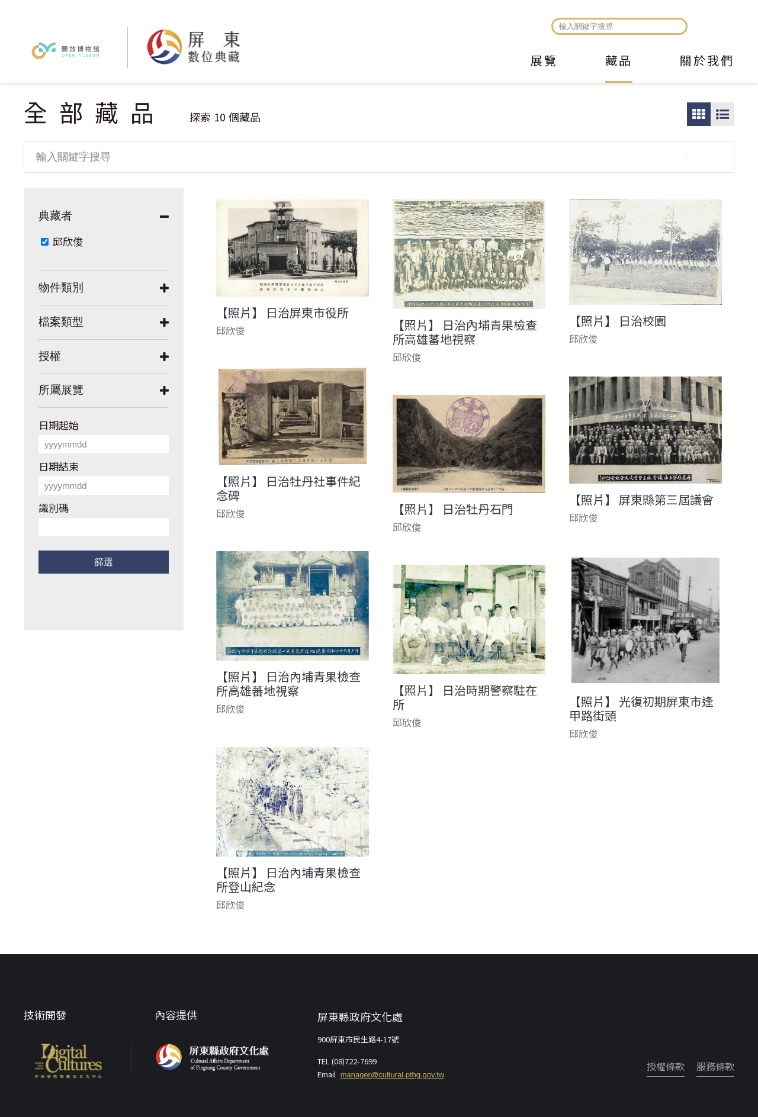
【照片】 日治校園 (617, 321)
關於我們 (707, 61)
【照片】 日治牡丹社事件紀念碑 (288, 488)
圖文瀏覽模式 (722, 114)
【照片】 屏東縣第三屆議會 (641, 499)
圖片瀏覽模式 (699, 114)
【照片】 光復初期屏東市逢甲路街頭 (641, 708)
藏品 (618, 61)
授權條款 (666, 1066)
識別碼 (53, 507)
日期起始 (58, 424)
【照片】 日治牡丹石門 (453, 509)
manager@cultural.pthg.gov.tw (393, 1074)
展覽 (544, 61)
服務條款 (715, 1066)
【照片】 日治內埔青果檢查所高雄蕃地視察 (465, 332)
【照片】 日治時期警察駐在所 (465, 697)
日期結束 (58, 466)
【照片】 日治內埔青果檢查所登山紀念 (288, 879)
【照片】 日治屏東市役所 (282, 312)
